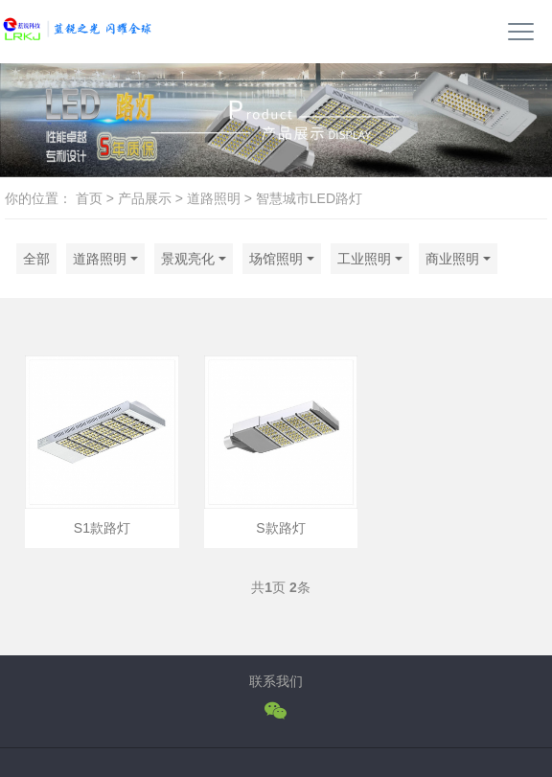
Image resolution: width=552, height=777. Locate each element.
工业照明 (364, 258)
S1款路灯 (102, 528)
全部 (36, 258)
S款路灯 (280, 528)
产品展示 (145, 198)
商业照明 (452, 258)
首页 (89, 198)
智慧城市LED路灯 (309, 198)
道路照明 (214, 198)
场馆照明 (276, 258)
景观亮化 (188, 258)
